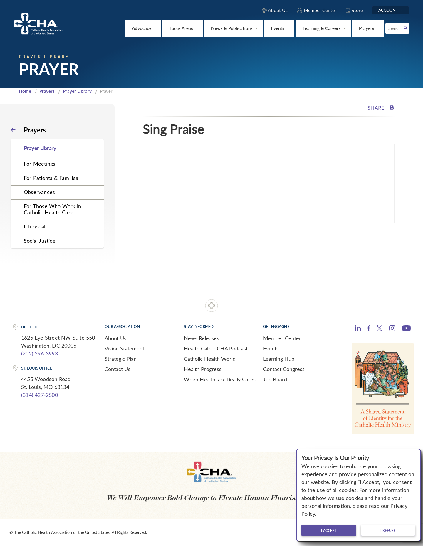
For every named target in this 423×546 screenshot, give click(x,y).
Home (25, 91)
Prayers (47, 91)
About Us (115, 338)
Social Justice (40, 240)
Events (271, 348)
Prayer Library (77, 91)
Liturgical (34, 226)
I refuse (388, 530)
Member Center (282, 338)
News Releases (201, 338)
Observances (39, 192)
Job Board (275, 379)
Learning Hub (278, 358)
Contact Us (117, 369)
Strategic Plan (121, 358)
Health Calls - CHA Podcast (216, 348)
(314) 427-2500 (39, 394)
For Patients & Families (51, 177)
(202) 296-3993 (39, 353)
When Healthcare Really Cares (220, 379)
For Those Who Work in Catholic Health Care (52, 209)
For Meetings (39, 163)
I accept (328, 530)
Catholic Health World (210, 358)
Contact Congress (284, 369)
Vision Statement (124, 348)
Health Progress (202, 369)
